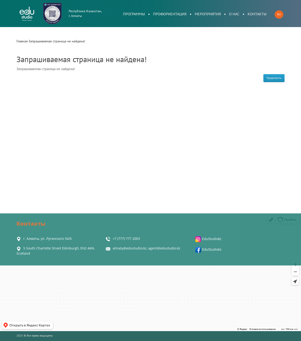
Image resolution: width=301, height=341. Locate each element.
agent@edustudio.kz (164, 248)
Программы (134, 14)
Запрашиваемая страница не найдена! (56, 41)
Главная (22, 41)
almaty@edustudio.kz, (130, 248)
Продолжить (273, 78)
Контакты (257, 14)
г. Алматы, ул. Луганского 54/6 (47, 238)
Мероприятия (208, 14)
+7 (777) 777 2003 (126, 238)
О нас (234, 14)
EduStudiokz (208, 239)
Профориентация (169, 14)
